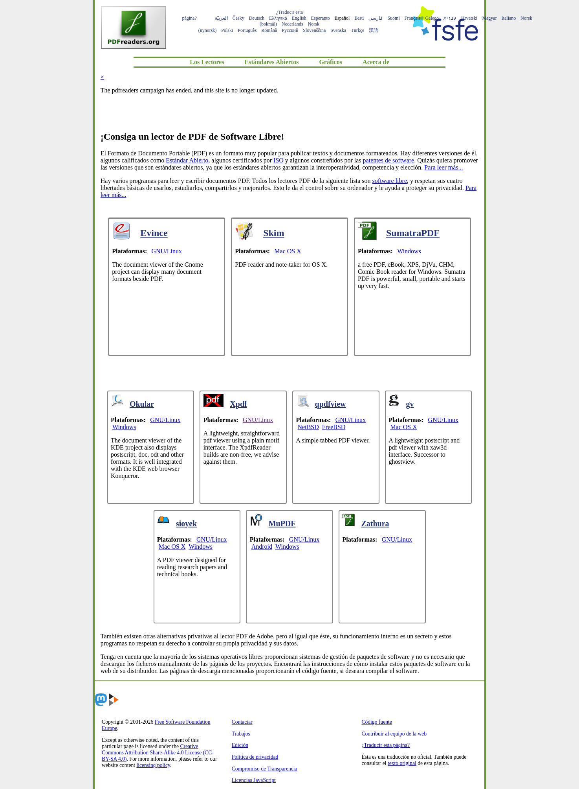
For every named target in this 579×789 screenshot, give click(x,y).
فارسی (375, 18)
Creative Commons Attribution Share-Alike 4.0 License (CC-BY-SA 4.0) (158, 752)
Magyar (489, 18)
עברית (449, 18)
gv (410, 404)
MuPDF (282, 523)
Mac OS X (287, 251)
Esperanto (320, 18)
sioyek (186, 523)
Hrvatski (469, 18)
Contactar (242, 722)
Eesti (359, 18)
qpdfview (330, 404)
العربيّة (221, 18)
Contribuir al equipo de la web (394, 734)
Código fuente (376, 722)
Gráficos (330, 62)
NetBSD (308, 427)
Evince (153, 233)
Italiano (509, 18)
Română (269, 30)
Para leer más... (443, 167)
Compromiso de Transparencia (264, 769)
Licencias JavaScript (254, 780)
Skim (273, 233)
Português (247, 30)
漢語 (373, 30)
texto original (402, 763)
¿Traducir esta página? (385, 745)
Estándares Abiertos (271, 62)
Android (261, 546)
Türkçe (357, 30)
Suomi (393, 18)
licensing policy (153, 765)
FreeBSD (334, 427)
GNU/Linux (167, 251)
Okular (142, 404)
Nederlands (292, 24)
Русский (290, 30)
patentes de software (388, 160)
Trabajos (241, 734)
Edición (240, 745)
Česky (238, 18)
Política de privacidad (255, 757)
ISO (278, 160)
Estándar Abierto (187, 160)
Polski (227, 30)
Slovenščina (314, 30)
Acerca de (376, 62)
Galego (432, 18)
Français (413, 18)
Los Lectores (207, 62)
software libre (389, 180)
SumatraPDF (413, 233)
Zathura (375, 523)
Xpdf (238, 404)
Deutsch (256, 18)
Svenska (338, 30)
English (299, 18)
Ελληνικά (278, 18)
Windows (409, 251)
